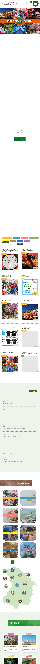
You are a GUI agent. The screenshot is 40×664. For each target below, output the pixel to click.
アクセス (1, 2)
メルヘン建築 (34, 237)
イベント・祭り (6, 237)
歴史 (27, 240)
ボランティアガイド (13, 2)
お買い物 (16, 237)
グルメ (25, 237)
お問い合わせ (20, 2)
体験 (12, 240)
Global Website (26, 2)
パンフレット (6, 2)
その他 (5, 240)
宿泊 (20, 240)
